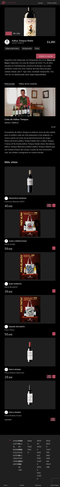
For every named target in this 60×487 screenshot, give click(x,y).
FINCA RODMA (15, 369)
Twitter (48, 451)
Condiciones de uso (20, 464)
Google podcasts (39, 458)
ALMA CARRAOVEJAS (18, 241)
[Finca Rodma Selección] (30, 352)
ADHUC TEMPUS (18, 43)
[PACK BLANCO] (30, 266)
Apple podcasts (39, 473)
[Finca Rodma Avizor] (30, 395)
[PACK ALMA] (30, 223)
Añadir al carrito (46, 56)
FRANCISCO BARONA (17, 198)
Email (30, 442)
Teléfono (30, 450)
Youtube (48, 465)
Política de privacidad (20, 448)
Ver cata (49, 205)
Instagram (48, 458)
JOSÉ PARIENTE (15, 284)
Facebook (48, 444)
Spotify (39, 442)
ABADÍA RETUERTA (17, 327)
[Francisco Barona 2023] (30, 181)
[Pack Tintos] (30, 309)
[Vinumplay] (9, 2)
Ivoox (39, 448)
